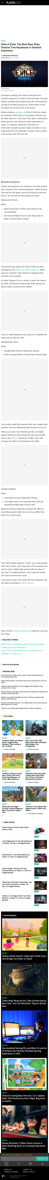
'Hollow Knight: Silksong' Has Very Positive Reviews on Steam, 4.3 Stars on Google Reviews (17, 873)
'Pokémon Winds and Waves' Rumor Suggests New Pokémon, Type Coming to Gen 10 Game (22, 687)
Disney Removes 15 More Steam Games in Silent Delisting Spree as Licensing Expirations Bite (22, 676)
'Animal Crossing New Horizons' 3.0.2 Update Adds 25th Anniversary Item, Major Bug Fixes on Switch (24, 703)
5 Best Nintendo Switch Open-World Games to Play (17, 832)
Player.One (14, 2)
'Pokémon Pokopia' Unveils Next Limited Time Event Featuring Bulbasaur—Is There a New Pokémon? (12, 776)
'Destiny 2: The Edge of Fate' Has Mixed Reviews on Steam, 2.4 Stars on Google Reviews (17, 900)
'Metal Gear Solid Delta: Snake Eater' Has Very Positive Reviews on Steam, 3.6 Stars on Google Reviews (17, 887)
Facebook (19, 1164)
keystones (19, 112)
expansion (27, 270)
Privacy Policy (29, 1172)
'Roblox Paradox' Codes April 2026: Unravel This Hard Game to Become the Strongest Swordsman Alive (24, 692)
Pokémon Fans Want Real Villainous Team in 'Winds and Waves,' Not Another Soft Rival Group (22, 698)
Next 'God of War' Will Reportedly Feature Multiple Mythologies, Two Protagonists (36, 743)
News (3, 41)
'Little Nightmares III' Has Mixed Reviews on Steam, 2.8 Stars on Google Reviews (17, 846)
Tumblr (43, 1164)
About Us (8, 1169)
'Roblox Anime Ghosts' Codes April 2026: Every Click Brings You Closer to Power (24, 681)
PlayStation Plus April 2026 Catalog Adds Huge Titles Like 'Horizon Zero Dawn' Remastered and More (36, 776)
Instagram (30, 1164)
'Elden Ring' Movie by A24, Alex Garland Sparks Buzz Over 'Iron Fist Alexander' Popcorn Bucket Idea (24, 1003)
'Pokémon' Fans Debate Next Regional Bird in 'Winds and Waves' (21, 708)
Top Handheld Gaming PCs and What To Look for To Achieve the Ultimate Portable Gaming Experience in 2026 (24, 1051)
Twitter (7, 1164)
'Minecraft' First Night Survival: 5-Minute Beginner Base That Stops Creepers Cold (12, 809)
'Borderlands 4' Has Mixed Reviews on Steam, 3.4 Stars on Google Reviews (17, 859)
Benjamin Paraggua (10, 55)
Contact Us (27, 1169)
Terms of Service (11, 1172)
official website (27, 583)
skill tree (14, 438)
